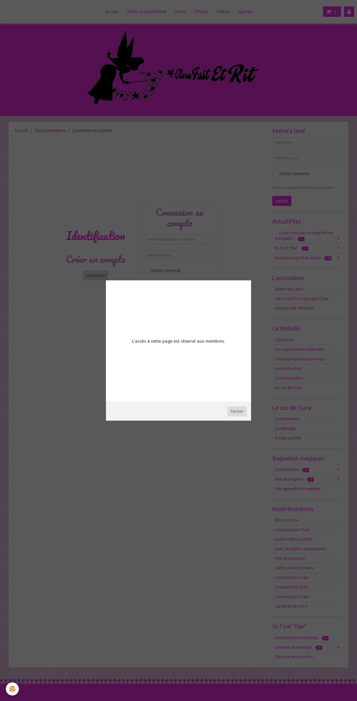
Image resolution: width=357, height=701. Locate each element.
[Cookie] (12, 688)
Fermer (237, 411)
